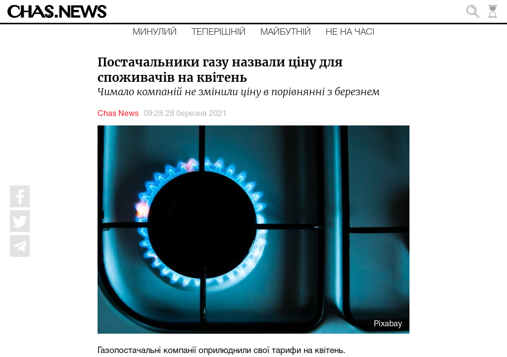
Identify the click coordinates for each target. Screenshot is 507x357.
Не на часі (350, 32)
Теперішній (219, 32)
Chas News (118, 114)
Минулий (155, 32)
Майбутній (285, 32)
